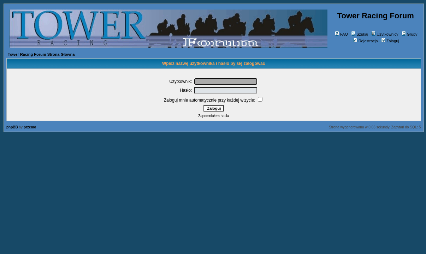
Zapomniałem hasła (213, 116)
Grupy (410, 34)
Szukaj (359, 34)
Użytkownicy (384, 34)
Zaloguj (390, 41)
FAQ (341, 34)
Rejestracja (365, 41)
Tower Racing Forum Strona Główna (41, 54)
